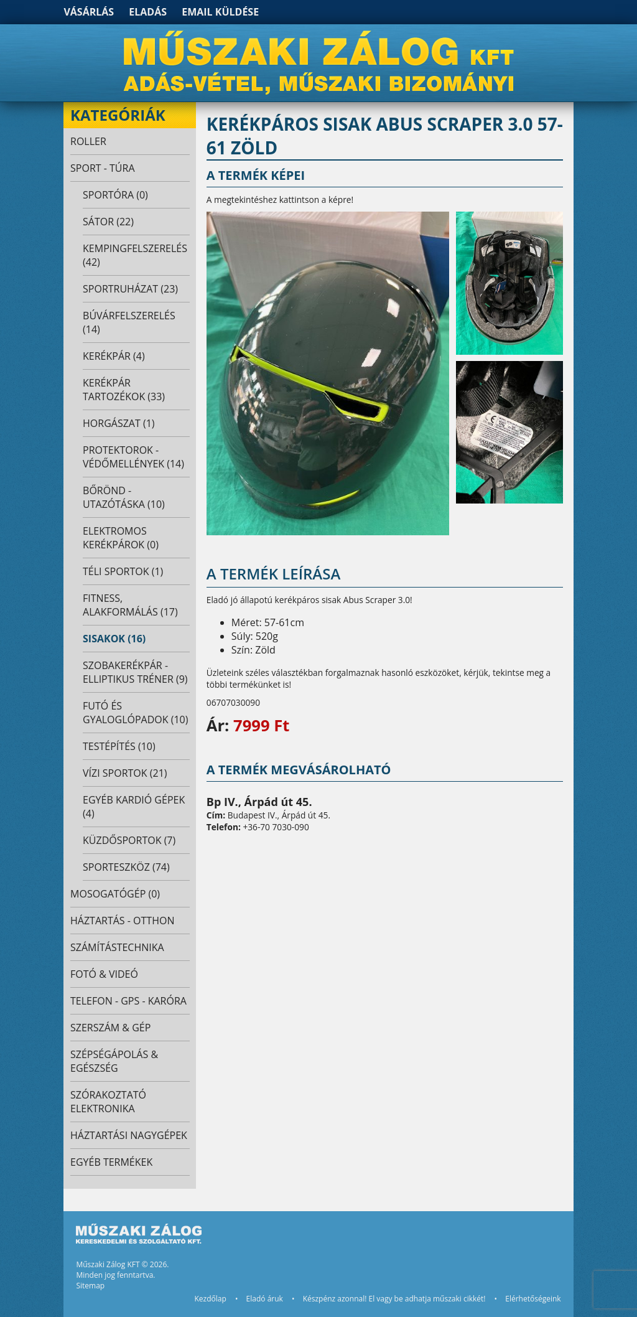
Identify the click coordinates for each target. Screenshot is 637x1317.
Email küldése (220, 12)
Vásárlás (88, 12)
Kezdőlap (210, 1298)
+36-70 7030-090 (276, 827)
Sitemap (90, 1285)
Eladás (148, 12)
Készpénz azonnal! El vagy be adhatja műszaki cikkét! (394, 1298)
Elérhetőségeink (532, 1298)
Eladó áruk (264, 1298)
